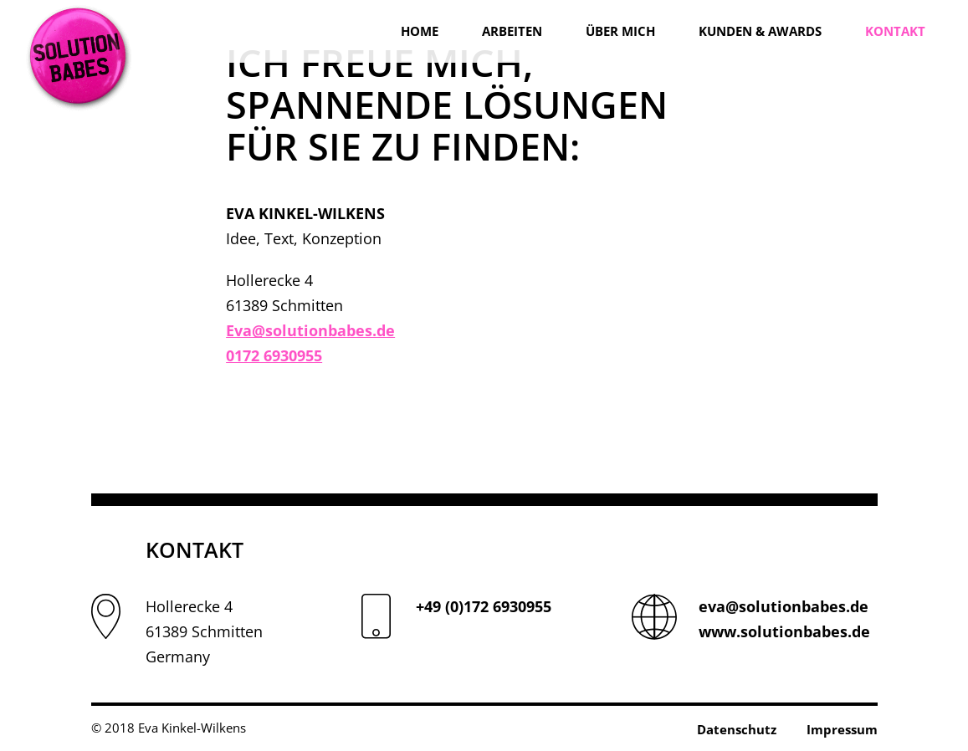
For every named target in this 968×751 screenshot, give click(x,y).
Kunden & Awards (760, 31)
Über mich (620, 31)
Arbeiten (512, 31)
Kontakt (895, 31)
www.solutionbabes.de (784, 631)
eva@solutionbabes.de (783, 606)
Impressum (842, 729)
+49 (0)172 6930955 (483, 606)
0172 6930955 (274, 355)
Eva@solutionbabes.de (310, 330)
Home (419, 31)
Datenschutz (736, 729)
